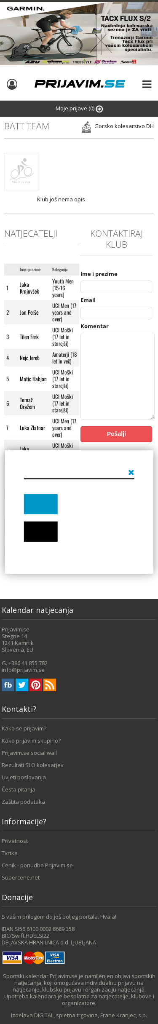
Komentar (94, 326)
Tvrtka (10, 853)
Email (88, 300)
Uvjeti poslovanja (24, 777)
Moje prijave (79, 108)
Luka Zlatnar (32, 427)
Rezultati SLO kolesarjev (33, 765)
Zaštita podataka (23, 801)
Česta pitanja (18, 789)
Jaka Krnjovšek (29, 287)
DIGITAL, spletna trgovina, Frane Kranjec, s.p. (90, 1015)
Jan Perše (29, 312)
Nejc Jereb (30, 357)
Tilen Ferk (29, 336)
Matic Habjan (33, 378)
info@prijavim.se (23, 670)
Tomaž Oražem (27, 403)
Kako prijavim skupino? (31, 740)
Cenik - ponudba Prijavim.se (37, 865)
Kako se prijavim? (24, 728)
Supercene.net (21, 877)
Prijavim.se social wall (29, 753)
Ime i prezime (99, 274)
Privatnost (15, 841)
